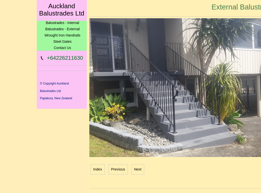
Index (97, 169)
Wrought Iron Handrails (63, 35)
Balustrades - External (62, 29)
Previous (118, 169)
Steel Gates (62, 42)
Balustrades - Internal (62, 23)
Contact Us (62, 48)
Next (138, 169)
